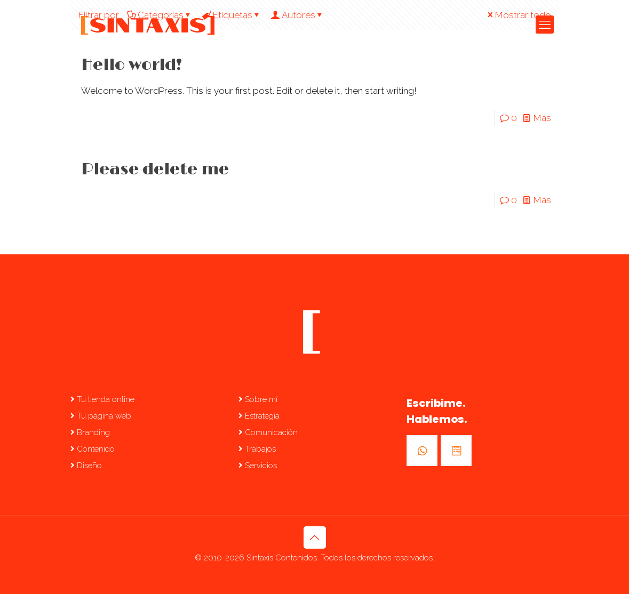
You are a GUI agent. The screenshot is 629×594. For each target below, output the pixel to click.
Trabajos (257, 449)
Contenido (92, 449)
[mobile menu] (545, 24)
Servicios (257, 465)
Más (542, 118)
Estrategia (259, 416)
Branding (90, 432)
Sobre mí (257, 399)
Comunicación (268, 432)
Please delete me (155, 169)
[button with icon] (422, 450)
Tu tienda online (102, 399)
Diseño (86, 465)
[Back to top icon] (315, 537)
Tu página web (100, 416)
